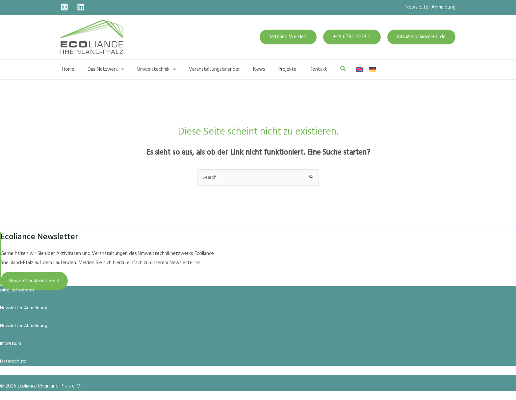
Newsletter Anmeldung (430, 7)
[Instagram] (64, 7)
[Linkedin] (81, 7)
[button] (288, 37)
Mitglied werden (18, 290)
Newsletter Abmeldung (25, 326)
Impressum (11, 344)
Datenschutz (14, 361)
